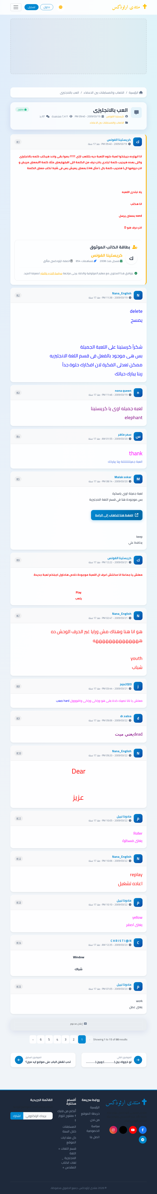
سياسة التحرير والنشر (51, 273)
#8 (18, 686)
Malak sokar (123, 477)
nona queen (123, 391)
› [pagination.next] (32, 1039)
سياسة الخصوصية (93, 1128)
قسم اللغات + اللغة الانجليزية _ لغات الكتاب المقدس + (67, 1158)
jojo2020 (125, 684)
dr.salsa (125, 716)
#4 (18, 436)
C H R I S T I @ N (121, 941)
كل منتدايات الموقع (68, 1140)
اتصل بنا (95, 1137)
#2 (18, 295)
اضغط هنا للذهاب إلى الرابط (116, 515)
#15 (18, 986)
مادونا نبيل (124, 816)
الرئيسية (136, 92)
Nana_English (121, 293)
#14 (18, 942)
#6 (18, 560)
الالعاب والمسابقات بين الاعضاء (104, 92)
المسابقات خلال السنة (69, 1129)
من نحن (95, 1119)
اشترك (17, 1116)
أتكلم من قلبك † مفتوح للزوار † (66, 1116)
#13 (18, 902)
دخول (46, 7)
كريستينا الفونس (115, 116)
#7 (18, 615)
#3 (18, 392)
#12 (18, 858)
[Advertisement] (78, 46)
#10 (18, 753)
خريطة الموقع (90, 1113)
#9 (18, 718)
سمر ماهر (124, 434)
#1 (18, 141)
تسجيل (31, 7)
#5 (18, 479)
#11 (18, 818)
